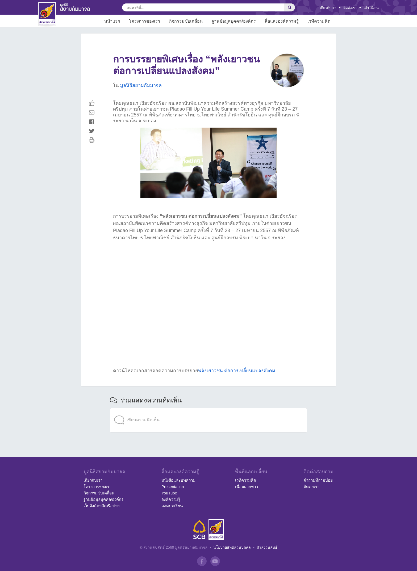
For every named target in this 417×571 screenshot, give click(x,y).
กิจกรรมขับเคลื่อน (99, 493)
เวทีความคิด (245, 480)
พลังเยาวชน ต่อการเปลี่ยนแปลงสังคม (236, 370)
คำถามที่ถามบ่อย (318, 480)
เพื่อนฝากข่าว (246, 486)
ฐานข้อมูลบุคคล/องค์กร (103, 499)
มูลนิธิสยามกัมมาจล (141, 85)
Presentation (172, 486)
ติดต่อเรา (350, 8)
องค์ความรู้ (170, 499)
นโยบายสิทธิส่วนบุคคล (232, 547)
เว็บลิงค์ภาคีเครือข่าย (102, 505)
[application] (208, 410)
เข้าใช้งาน (371, 8)
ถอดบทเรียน (172, 505)
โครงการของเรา (97, 486)
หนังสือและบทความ (178, 480)
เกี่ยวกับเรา (328, 8)
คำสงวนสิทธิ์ (267, 547)
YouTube (169, 493)
